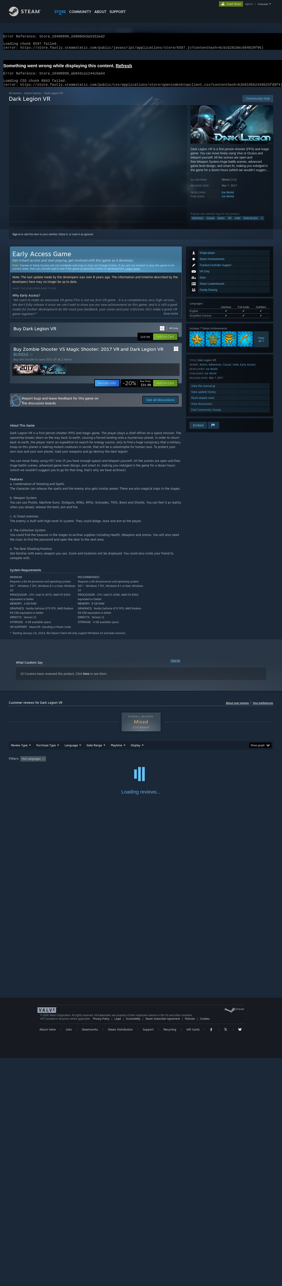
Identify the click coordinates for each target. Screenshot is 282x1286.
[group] (141, 764)
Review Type (19, 750)
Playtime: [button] (109, 764)
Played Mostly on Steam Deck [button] (141, 764)
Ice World (228, 197)
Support (148, 1257)
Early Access (251, 223)
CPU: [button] (201, 764)
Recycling (169, 1257)
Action (221, 223)
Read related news (202, 403)
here (86, 679)
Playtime (116, 750)
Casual (210, 223)
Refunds (190, 1246)
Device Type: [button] (234, 764)
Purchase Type (46, 750)
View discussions (201, 409)
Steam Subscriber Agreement (162, 1246)
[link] (136, 388)
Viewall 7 (261, 344)
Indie (237, 223)
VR (229, 223)
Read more (170, 319)
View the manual (203, 391)
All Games (15, 98)
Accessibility (133, 1246)
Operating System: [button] (178, 764)
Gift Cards (193, 1257)
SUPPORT (117, 11)
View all (175, 666)
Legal (117, 1246)
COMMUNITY (80, 11)
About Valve (47, 1257)
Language (71, 750)
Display (135, 750)
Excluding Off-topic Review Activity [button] (75, 764)
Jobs (69, 1257)
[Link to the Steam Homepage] (28, 15)
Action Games (32, 98)
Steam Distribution (120, 1257)
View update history (203, 397)
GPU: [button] (215, 764)
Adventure (197, 223)
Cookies (204, 1246)
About (100, 11)
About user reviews (237, 708)
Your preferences (263, 708)
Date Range (94, 750)
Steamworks (90, 1257)
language (263, 4)
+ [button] (261, 223)
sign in (248, 4)
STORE (60, 11)
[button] (165, 341)
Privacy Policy (101, 1246)
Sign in (16, 239)
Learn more (132, 274)
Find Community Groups (206, 415)
